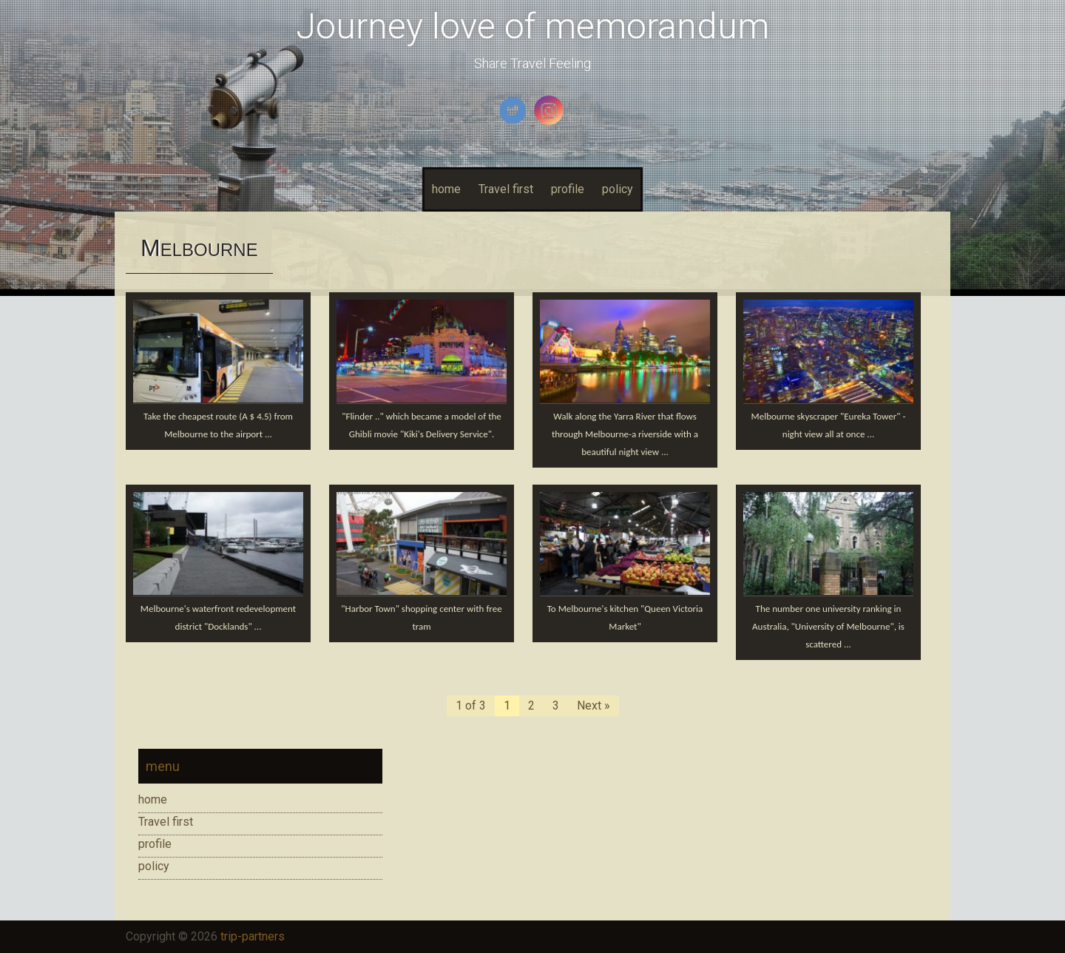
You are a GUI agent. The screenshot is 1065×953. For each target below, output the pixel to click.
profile (567, 189)
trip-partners (252, 936)
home (446, 189)
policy (617, 189)
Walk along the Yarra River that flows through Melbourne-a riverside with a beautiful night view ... (625, 434)
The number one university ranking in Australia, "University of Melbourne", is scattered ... (828, 626)
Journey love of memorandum (532, 26)
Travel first (506, 189)
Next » (593, 705)
